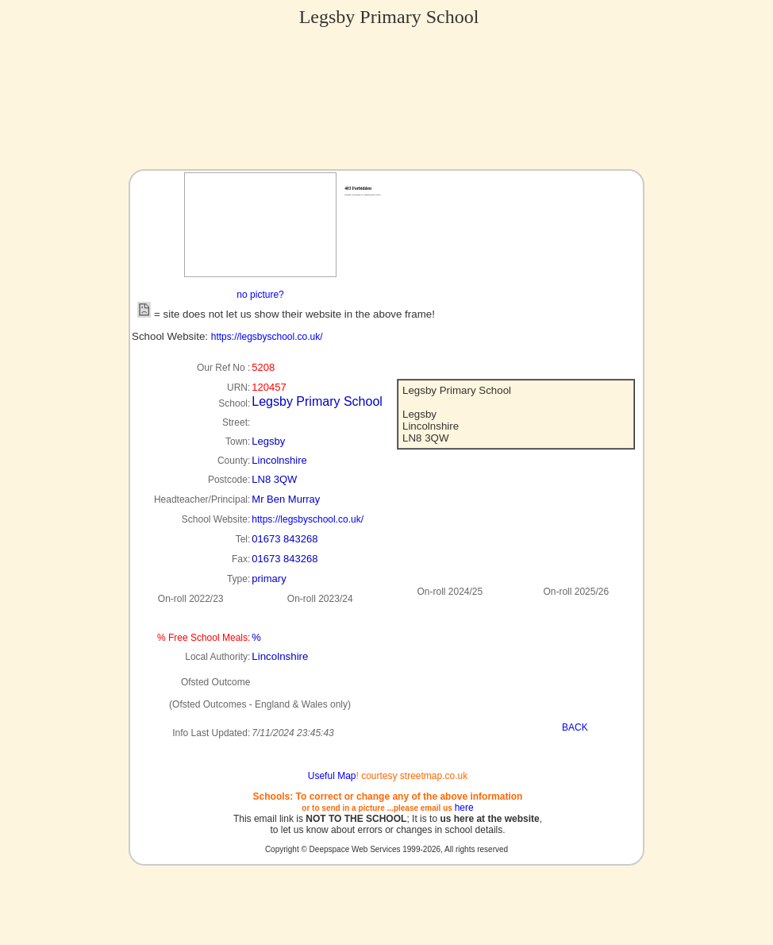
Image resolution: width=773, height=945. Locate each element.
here (464, 807)
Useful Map (332, 775)
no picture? (260, 294)
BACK (575, 727)
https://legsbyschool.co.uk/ (267, 336)
